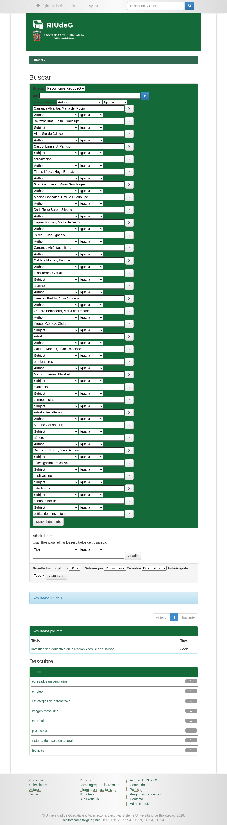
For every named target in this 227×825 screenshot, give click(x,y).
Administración (141, 804)
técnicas (38, 750)
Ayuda (93, 6)
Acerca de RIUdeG (144, 780)
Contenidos (138, 785)
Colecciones (38, 785)
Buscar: (39, 88)
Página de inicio (50, 6)
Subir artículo (89, 799)
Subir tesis (87, 794)
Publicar (86, 780)
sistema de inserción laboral (52, 740)
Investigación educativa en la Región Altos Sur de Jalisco (72, 649)
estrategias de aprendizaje (51, 701)
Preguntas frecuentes (145, 794)
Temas (34, 794)
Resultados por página (50, 568)
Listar (76, 6)
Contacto (136, 799)
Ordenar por (94, 568)
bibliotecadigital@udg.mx (81, 820)
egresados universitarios (50, 681)
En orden (134, 568)
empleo (37, 691)
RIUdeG (39, 60)
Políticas (136, 789)
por (35, 96)
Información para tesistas (98, 789)
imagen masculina (45, 711)
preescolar (39, 731)
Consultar (36, 780)
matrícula (39, 721)
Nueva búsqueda (48, 522)
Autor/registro (178, 568)
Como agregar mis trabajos (99, 785)
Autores (35, 789)
